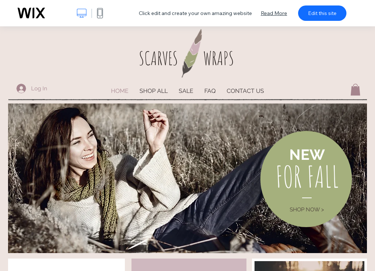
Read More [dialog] (274, 13)
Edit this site (322, 13)
